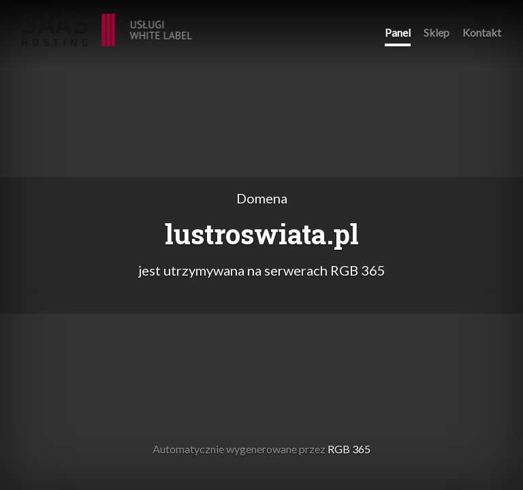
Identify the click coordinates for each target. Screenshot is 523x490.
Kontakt (481, 32)
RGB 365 (106, 23)
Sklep (436, 32)
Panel (398, 32)
